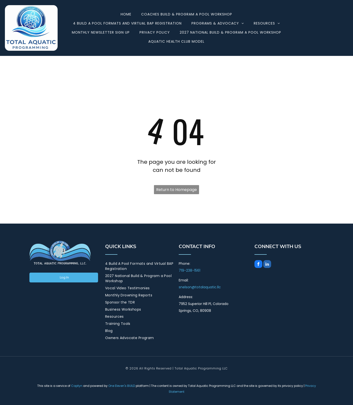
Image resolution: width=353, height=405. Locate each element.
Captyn (76, 386)
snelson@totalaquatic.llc (200, 287)
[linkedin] (267, 264)
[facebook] (258, 264)
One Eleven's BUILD (121, 386)
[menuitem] (126, 14)
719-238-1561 (189, 270)
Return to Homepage (176, 189)
